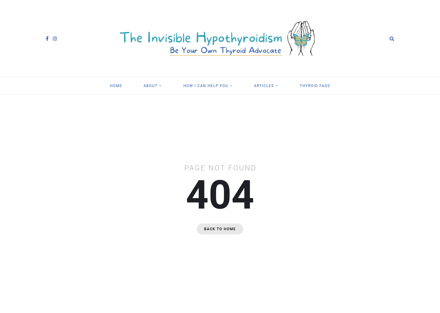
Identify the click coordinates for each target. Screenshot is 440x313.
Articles (264, 86)
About (151, 86)
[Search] (392, 39)
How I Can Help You (205, 86)
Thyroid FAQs (315, 86)
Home (116, 86)
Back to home (220, 229)
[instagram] (55, 39)
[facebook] (47, 39)
